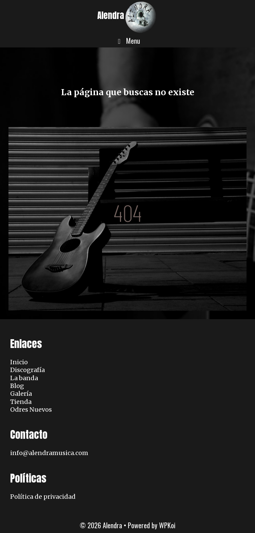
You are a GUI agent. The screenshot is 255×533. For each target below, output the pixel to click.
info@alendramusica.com (49, 453)
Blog (17, 386)
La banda (24, 378)
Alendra (110, 15)
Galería (21, 393)
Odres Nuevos (31, 409)
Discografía (27, 370)
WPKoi (167, 525)
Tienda (21, 402)
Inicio (19, 362)
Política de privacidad (43, 496)
